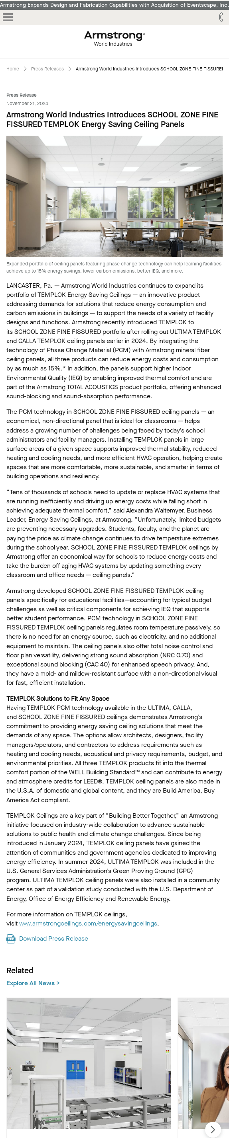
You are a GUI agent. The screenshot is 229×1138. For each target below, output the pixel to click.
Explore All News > (33, 983)
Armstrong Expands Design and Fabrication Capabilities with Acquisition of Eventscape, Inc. (114, 5)
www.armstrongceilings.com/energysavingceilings (88, 923)
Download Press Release (53, 938)
